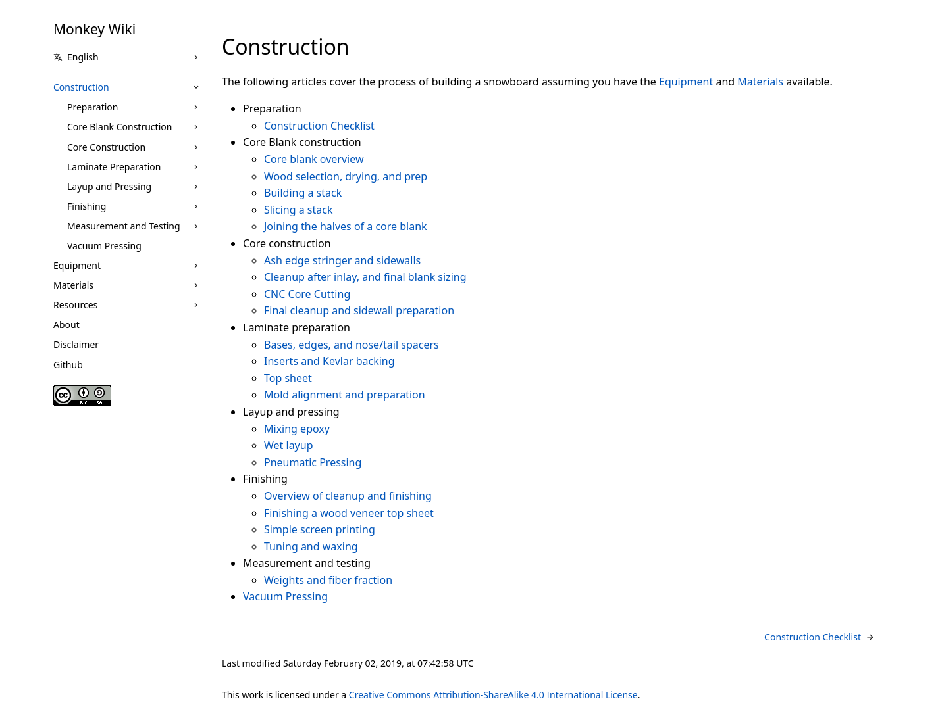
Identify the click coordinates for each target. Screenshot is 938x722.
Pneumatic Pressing (312, 462)
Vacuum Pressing (104, 245)
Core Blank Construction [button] (119, 126)
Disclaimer (76, 344)
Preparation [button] (92, 107)
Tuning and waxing (311, 546)
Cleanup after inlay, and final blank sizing (365, 277)
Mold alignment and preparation (344, 394)
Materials (73, 285)
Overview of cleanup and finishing (348, 496)
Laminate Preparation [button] (114, 166)
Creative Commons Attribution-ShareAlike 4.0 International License (493, 694)
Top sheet (288, 378)
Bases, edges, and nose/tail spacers (351, 344)
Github (68, 364)
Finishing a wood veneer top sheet (349, 513)
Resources (75, 305)
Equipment (77, 265)
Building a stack (303, 192)
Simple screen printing (319, 529)
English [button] (76, 57)
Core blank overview (313, 159)
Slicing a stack (298, 210)
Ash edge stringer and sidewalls (342, 260)
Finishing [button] (86, 206)
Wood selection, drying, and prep (345, 176)
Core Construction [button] (106, 147)
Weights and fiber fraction (328, 580)
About (66, 324)
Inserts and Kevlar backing (329, 361)
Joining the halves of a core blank (345, 226)
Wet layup (288, 445)
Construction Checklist (319, 125)
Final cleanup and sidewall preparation (359, 310)
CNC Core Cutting (307, 294)
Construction (81, 87)
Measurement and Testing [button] (123, 226)
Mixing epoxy (297, 428)
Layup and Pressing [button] (109, 186)
